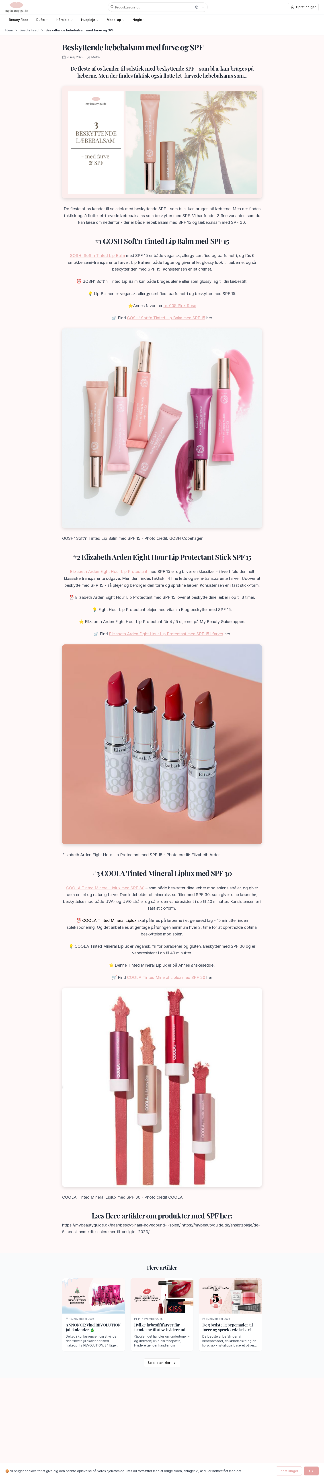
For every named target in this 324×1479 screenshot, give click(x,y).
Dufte (40, 20)
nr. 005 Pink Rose (180, 305)
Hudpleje (88, 20)
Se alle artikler (162, 1363)
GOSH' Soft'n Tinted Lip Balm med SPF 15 (166, 318)
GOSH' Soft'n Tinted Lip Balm (97, 255)
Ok (311, 1471)
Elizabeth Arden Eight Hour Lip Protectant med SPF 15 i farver (166, 634)
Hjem (9, 30)
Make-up (114, 20)
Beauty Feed (18, 20)
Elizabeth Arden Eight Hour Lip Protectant (109, 571)
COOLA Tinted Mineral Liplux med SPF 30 (105, 888)
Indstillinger (289, 1471)
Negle (137, 20)
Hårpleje (63, 20)
